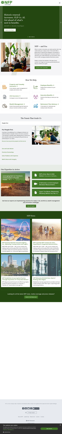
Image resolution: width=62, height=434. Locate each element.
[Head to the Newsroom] (31, 297)
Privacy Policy (25, 334)
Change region (31, 315)
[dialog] (31, 428)
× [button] (60, 425)
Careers (38, 319)
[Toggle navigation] (59, 3)
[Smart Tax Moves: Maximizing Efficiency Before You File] (46, 192)
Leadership (26, 319)
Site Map (47, 334)
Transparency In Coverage (17, 334)
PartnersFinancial (31, 327)
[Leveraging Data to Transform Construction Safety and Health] (15, 183)
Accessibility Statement (40, 334)
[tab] (28, 37)
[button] (21, 430)
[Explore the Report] (10, 30)
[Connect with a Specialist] (43, 67)
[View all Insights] (31, 206)
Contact (42, 319)
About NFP (20, 319)
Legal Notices (32, 334)
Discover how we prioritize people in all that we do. (14, 141)
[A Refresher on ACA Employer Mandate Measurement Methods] (46, 184)
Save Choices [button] (49, 428)
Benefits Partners (31, 326)
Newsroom (32, 319)
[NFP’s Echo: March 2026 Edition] (46, 175)
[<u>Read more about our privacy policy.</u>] (29, 428)
